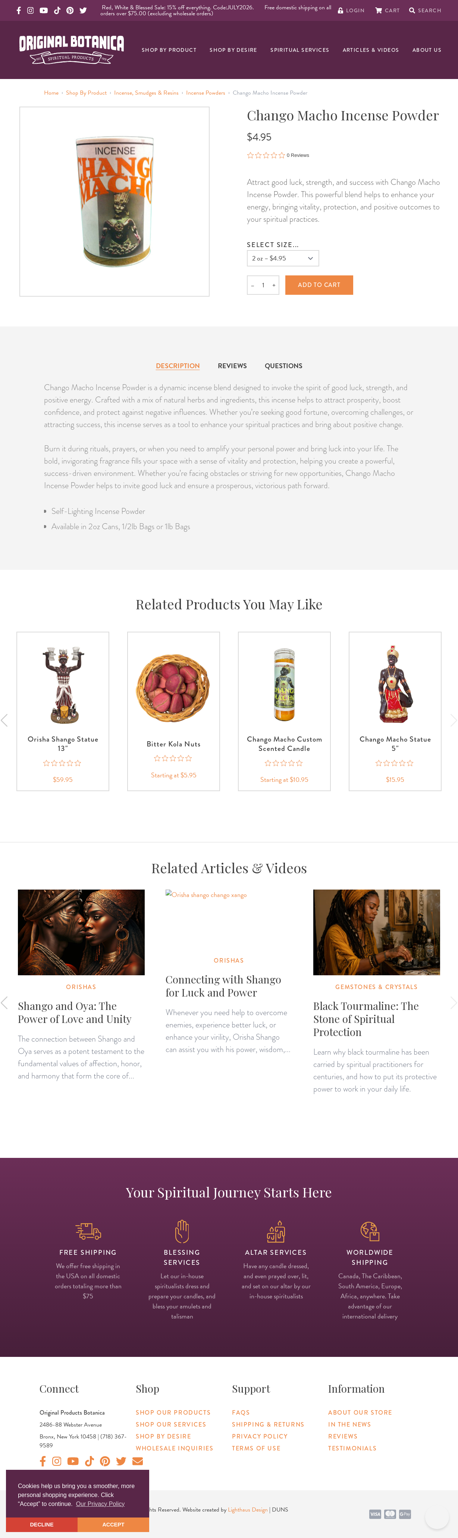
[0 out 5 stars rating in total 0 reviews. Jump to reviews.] (278, 155)
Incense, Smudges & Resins (146, 92)
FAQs (241, 1412)
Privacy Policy (260, 1436)
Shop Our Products (173, 1412)
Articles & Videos (371, 50)
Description (178, 366)
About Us (427, 50)
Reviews (232, 366)
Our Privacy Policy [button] (100, 1504)
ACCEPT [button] (113, 1525)
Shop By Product (169, 50)
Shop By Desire (233, 50)
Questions (283, 366)
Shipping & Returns (268, 1424)
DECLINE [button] (41, 1525)
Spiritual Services (299, 50)
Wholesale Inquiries (174, 1448)
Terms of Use (256, 1448)
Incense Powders (205, 92)
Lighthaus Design (248, 1509)
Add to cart (319, 285)
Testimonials (352, 1448)
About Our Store (360, 1412)
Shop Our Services (171, 1424)
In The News (349, 1424)
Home (51, 92)
